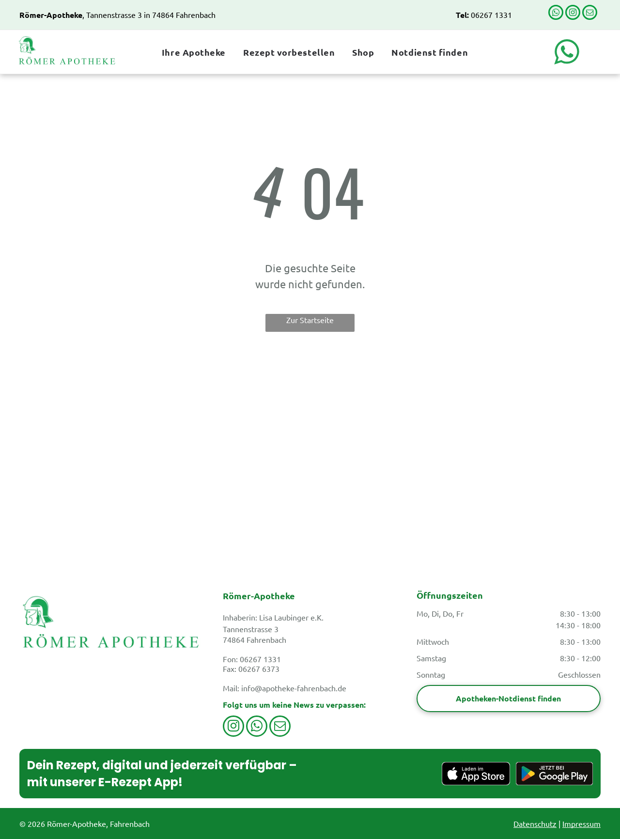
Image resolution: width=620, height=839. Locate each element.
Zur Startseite (310, 320)
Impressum (581, 823)
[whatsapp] (555, 13)
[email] (589, 13)
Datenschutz (535, 823)
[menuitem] (192, 52)
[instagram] (572, 13)
